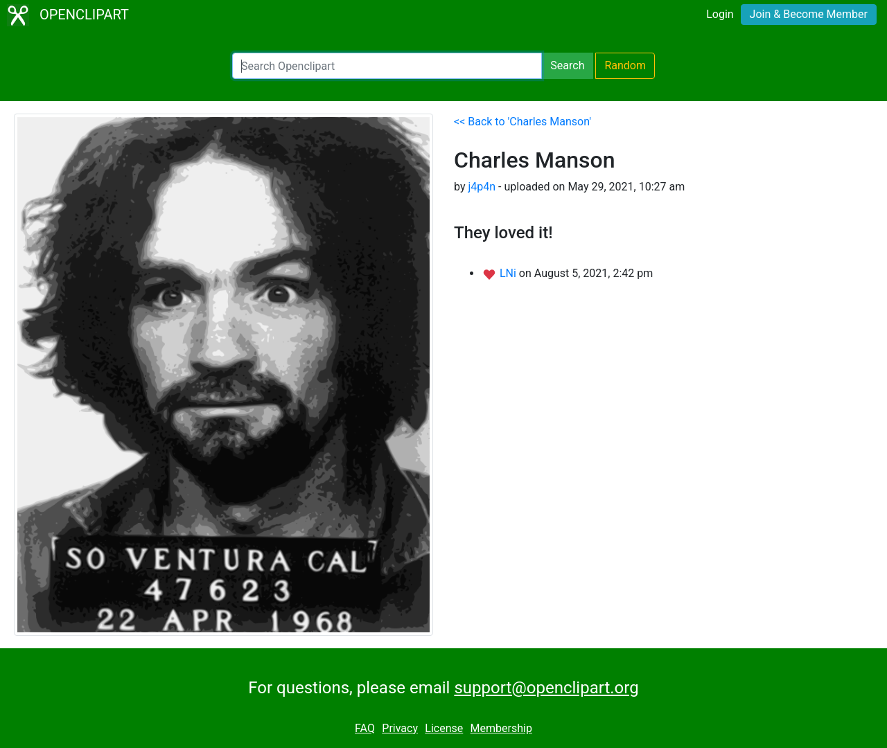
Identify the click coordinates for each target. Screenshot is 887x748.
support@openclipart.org (546, 687)
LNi (509, 273)
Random (625, 65)
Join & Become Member (809, 14)
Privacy (400, 728)
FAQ (365, 728)
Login (719, 14)
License (444, 728)
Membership (501, 728)
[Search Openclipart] (387, 66)
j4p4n (481, 186)
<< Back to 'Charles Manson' (522, 121)
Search (567, 65)
